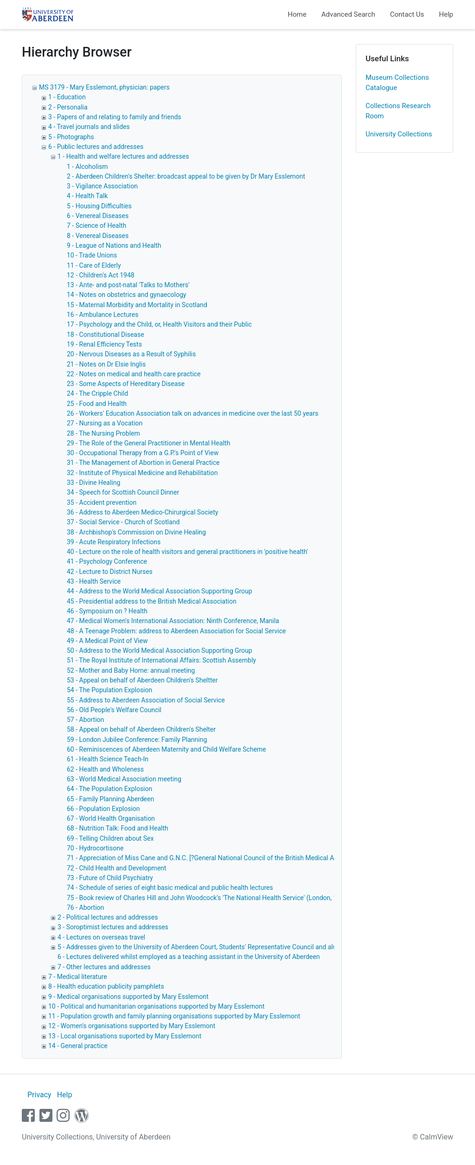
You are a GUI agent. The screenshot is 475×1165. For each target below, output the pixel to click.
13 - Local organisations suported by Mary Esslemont (124, 1036)
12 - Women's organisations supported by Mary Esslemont (131, 1026)
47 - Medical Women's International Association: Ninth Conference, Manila (173, 620)
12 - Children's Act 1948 (101, 275)
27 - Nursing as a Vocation (104, 423)
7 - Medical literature (77, 976)
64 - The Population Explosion (109, 788)
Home (297, 14)
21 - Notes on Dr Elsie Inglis (106, 364)
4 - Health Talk (87, 196)
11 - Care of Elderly (94, 265)
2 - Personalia (68, 107)
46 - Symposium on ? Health (107, 611)
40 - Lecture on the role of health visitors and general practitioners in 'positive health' (187, 551)
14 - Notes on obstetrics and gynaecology (126, 294)
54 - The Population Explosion (109, 690)
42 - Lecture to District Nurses (110, 571)
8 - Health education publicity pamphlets (106, 986)
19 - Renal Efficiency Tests (104, 344)
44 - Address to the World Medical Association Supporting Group (159, 591)
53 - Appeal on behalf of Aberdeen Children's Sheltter (142, 680)
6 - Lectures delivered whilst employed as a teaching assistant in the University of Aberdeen (189, 956)
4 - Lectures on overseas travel (101, 937)
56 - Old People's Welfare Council (114, 710)
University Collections (399, 134)
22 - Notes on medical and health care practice (133, 374)
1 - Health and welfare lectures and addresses (123, 156)
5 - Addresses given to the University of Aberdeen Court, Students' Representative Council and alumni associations (222, 947)
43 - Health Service (94, 581)
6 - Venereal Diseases (97, 215)
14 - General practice (78, 1045)
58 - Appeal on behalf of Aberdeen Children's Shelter (141, 729)
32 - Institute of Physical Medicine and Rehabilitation (142, 472)
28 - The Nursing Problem (103, 433)
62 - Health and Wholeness (105, 769)
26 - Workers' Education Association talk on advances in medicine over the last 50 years (192, 413)
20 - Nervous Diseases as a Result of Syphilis (131, 354)
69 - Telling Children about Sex (110, 838)
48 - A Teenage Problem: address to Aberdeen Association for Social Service (176, 631)
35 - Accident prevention (101, 502)
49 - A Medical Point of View (107, 640)
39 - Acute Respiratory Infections (113, 542)
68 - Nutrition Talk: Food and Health (117, 828)
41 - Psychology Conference (107, 561)
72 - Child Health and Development (116, 868)
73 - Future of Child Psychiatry (110, 878)
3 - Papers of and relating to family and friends (114, 117)
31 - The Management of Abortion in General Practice (143, 462)
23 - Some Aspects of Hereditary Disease (126, 383)
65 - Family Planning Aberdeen (110, 799)
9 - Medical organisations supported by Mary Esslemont (128, 996)
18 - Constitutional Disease (105, 334)
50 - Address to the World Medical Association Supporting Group (159, 650)
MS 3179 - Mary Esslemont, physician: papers (104, 87)
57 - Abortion (85, 719)
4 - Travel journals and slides (89, 126)
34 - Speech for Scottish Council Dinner (123, 492)
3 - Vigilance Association (102, 186)
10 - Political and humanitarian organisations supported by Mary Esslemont (156, 1006)
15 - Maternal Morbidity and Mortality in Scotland (137, 305)
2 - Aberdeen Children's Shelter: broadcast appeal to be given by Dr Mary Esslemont (186, 176)
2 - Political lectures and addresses (108, 917)
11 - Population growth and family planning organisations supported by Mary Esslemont (174, 1016)
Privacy (39, 1094)
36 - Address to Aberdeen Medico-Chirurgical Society (142, 512)
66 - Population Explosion (103, 808)
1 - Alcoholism (87, 166)
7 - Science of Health (96, 225)
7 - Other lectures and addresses (104, 967)
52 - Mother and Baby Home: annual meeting (131, 670)
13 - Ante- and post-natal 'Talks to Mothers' (128, 285)
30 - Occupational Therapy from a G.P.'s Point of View (142, 453)
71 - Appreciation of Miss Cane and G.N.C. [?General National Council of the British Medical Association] (216, 858)
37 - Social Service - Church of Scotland (123, 522)
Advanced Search (348, 14)
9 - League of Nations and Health (114, 245)
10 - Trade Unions (92, 255)
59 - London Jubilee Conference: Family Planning (137, 739)
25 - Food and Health (97, 403)
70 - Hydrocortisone (95, 848)
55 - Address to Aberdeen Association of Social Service (146, 700)
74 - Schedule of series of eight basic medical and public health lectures (170, 887)
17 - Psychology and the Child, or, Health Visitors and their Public (159, 324)
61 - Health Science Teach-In (107, 759)
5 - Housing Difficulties (99, 206)
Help (446, 14)
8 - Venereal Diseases (97, 235)
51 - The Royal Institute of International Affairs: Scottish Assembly (161, 660)
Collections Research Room (398, 111)
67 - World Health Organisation (111, 818)
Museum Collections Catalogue (397, 82)
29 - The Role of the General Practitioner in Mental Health (148, 443)
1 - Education (67, 97)
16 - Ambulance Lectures (102, 314)
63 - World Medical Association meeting (124, 779)
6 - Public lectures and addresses (95, 146)
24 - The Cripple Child (97, 393)
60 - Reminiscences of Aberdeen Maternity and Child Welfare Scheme (166, 749)
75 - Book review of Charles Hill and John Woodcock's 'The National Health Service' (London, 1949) (208, 897)
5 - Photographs (71, 137)
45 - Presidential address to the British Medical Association (152, 601)
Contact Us (407, 14)
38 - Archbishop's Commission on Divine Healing (136, 532)
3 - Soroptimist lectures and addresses (113, 927)
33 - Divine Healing (93, 482)
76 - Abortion (85, 907)
